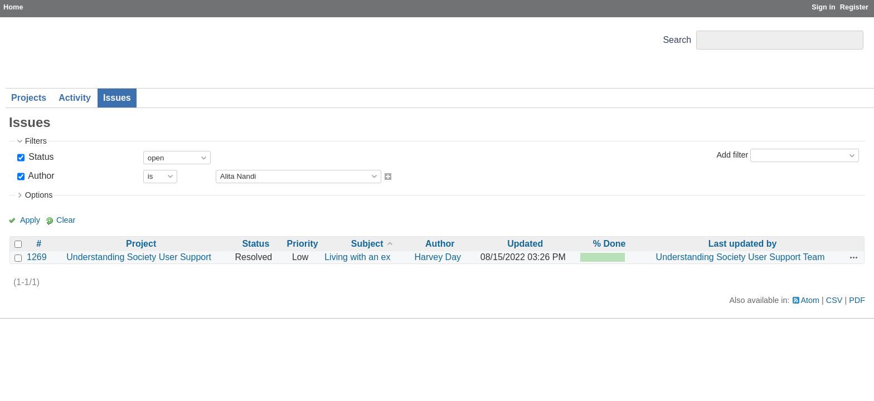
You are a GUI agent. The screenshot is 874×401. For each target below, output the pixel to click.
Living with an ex (357, 257)
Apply (30, 220)
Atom (810, 300)
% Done (609, 243)
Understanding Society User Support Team (740, 257)
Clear (65, 220)
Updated (525, 243)
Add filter (732, 154)
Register (854, 7)
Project (141, 243)
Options (39, 194)
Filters (36, 140)
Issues (117, 97)
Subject (367, 243)
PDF (857, 300)
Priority (302, 243)
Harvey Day (437, 257)
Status (40, 157)
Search (677, 40)
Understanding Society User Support (138, 257)
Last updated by (742, 243)
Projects (28, 97)
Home (13, 7)
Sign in (824, 7)
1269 (37, 257)
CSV (834, 300)
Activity (75, 97)
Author (40, 175)
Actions (853, 257)
